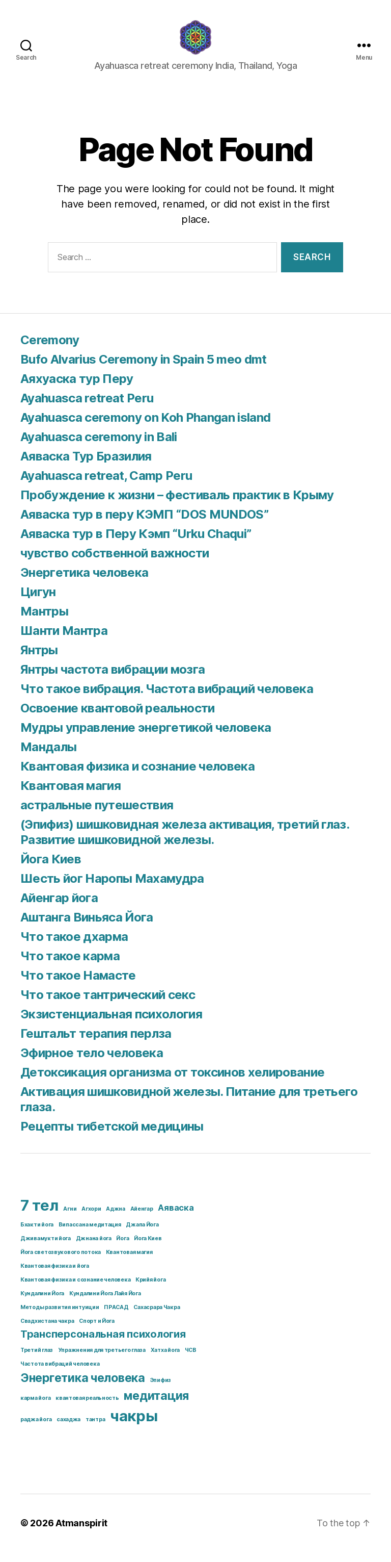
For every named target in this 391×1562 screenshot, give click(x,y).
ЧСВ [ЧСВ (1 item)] (191, 1360)
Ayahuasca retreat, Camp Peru (106, 485)
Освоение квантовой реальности (117, 718)
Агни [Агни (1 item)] (69, 1219)
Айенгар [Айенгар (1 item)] (141, 1219)
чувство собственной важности (114, 563)
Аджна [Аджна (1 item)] (115, 1219)
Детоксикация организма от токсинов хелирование (172, 1082)
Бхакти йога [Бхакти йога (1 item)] (36, 1235)
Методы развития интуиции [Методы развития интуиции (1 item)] (59, 1317)
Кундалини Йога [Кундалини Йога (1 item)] (42, 1303)
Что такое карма (70, 966)
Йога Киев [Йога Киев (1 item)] (148, 1248)
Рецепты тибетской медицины (112, 1136)
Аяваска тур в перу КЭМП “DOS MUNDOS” (144, 524)
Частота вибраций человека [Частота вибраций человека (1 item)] (59, 1374)
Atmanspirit (81, 1533)
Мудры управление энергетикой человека (145, 737)
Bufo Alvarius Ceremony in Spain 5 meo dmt (143, 369)
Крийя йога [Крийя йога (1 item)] (150, 1290)
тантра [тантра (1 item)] (95, 1429)
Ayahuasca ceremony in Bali (98, 447)
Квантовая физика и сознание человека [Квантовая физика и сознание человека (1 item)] (75, 1290)
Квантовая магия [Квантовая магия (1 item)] (129, 1262)
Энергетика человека (84, 582)
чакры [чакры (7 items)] (134, 1426)
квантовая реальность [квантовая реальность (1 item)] (87, 1408)
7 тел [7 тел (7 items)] (39, 1215)
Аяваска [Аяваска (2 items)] (175, 1218)
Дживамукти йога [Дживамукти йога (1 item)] (45, 1248)
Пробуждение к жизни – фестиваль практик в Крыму (177, 505)
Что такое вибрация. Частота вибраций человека (166, 699)
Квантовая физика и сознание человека (137, 776)
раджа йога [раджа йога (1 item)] (35, 1429)
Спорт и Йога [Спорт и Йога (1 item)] (97, 1331)
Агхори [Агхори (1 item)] (91, 1219)
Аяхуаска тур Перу (76, 388)
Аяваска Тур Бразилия (86, 466)
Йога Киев (50, 869)
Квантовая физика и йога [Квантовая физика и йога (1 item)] (54, 1276)
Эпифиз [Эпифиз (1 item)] (160, 1390)
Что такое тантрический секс (107, 1004)
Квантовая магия (70, 795)
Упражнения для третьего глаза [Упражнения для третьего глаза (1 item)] (102, 1360)
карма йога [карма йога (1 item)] (35, 1408)
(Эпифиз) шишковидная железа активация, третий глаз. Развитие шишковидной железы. (184, 842)
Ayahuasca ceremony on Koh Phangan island (145, 427)
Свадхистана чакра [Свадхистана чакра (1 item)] (47, 1331)
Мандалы (48, 757)
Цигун (38, 602)
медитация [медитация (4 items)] (156, 1406)
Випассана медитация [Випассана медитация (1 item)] (90, 1235)
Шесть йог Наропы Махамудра (112, 888)
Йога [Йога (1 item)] (122, 1248)
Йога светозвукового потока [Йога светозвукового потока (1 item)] (60, 1262)
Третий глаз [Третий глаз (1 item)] (36, 1360)
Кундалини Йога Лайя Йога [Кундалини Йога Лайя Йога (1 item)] (105, 1303)
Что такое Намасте (78, 985)
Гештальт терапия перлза (96, 1043)
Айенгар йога (59, 908)
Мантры (44, 621)
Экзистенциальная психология (111, 1024)
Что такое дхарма (74, 946)
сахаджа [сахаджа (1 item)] (68, 1429)
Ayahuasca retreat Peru (86, 408)
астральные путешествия (96, 815)
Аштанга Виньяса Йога (86, 927)
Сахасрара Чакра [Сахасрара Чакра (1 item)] (156, 1317)
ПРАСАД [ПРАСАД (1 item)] (116, 1317)
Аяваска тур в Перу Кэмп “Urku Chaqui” (135, 543)
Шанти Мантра (63, 640)
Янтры (39, 660)
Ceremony (49, 350)
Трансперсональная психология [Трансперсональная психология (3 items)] (102, 1344)
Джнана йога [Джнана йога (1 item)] (93, 1248)
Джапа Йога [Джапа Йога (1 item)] (142, 1235)
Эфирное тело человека (91, 1063)
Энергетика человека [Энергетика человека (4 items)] (82, 1388)
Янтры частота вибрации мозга (112, 679)
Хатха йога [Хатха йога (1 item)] (165, 1360)
